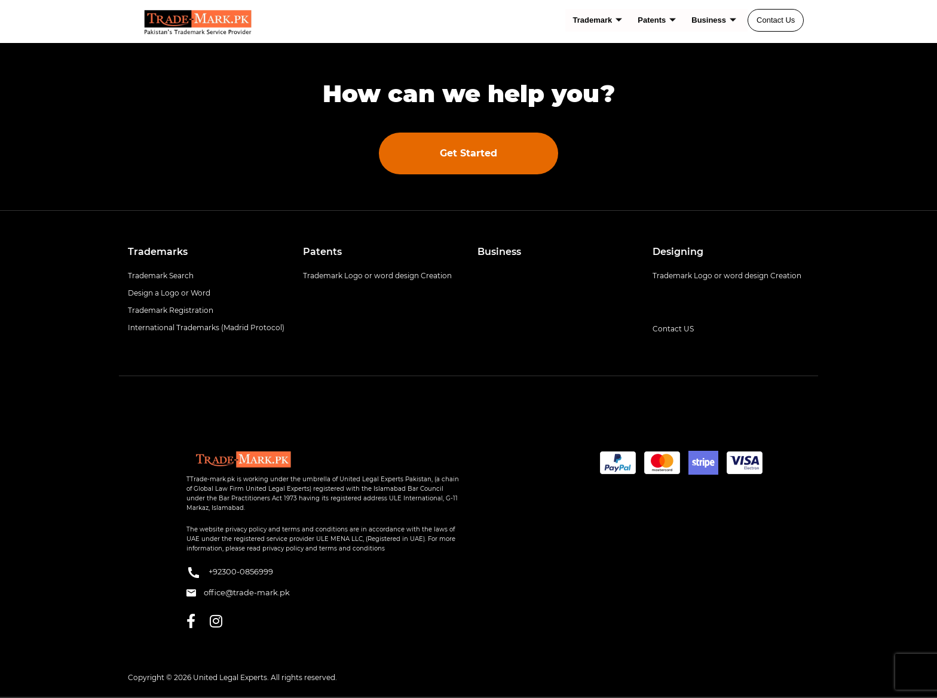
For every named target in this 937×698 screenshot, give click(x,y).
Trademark (598, 20)
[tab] (206, 252)
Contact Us (776, 20)
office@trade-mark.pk (238, 592)
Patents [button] (322, 251)
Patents (657, 20)
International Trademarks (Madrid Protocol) (206, 327)
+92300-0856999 (229, 572)
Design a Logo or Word (169, 292)
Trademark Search (161, 275)
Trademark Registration (170, 310)
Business (713, 20)
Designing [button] (678, 251)
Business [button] (499, 251)
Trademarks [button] (158, 251)
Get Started (468, 153)
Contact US (673, 328)
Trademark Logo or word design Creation (377, 275)
